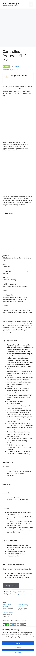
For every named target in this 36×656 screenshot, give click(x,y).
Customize (18, 647)
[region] (18, 641)
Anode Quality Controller (7, 605)
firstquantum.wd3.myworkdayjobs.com (17, 594)
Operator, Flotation (8, 613)
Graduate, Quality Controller (23, 605)
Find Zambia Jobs (12, 3)
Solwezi (16, 67)
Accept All (18, 643)
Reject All (18, 652)
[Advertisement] (18, 28)
